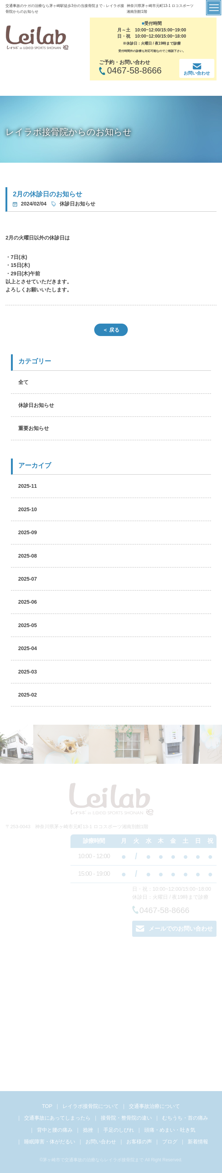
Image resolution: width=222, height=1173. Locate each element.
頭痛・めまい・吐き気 (169, 1130)
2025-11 (27, 486)
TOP (47, 1106)
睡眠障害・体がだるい (49, 1141)
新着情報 (198, 1141)
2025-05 (27, 625)
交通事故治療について (154, 1106)
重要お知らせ (33, 428)
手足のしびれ (118, 1130)
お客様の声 (139, 1141)
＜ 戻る (111, 330)
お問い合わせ (100, 1141)
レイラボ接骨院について (90, 1106)
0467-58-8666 (161, 910)
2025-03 (27, 672)
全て (23, 382)
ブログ (169, 1141)
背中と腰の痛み (55, 1130)
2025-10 (27, 509)
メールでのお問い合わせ (174, 928)
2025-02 (27, 695)
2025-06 (27, 602)
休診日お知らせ (36, 405)
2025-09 (27, 532)
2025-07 (27, 579)
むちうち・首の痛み (185, 1118)
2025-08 (27, 556)
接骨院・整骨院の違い (126, 1118)
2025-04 (27, 648)
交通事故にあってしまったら (57, 1118)
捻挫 (88, 1130)
